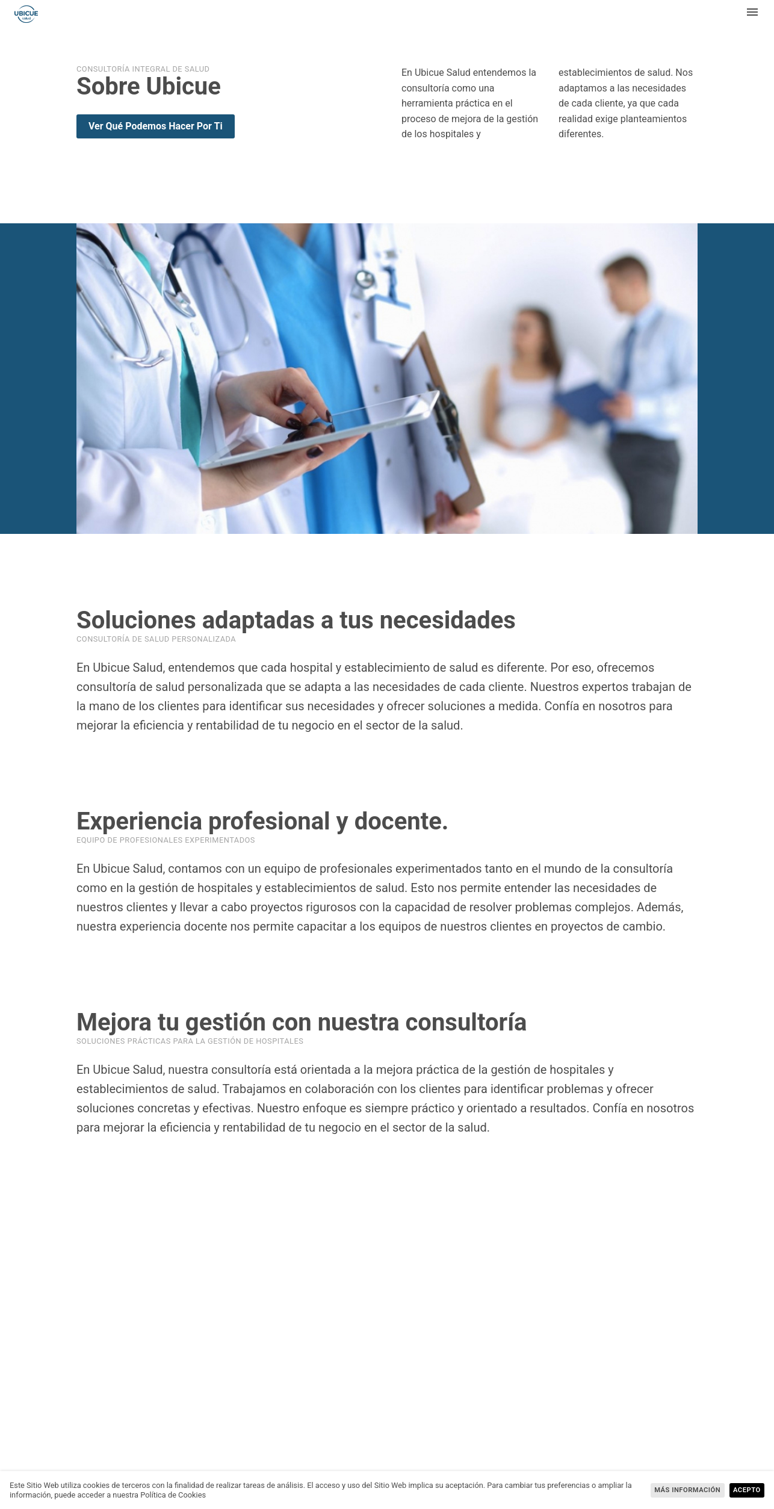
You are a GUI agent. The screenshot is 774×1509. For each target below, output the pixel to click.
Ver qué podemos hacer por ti (155, 126)
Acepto (747, 1490)
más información (687, 1490)
